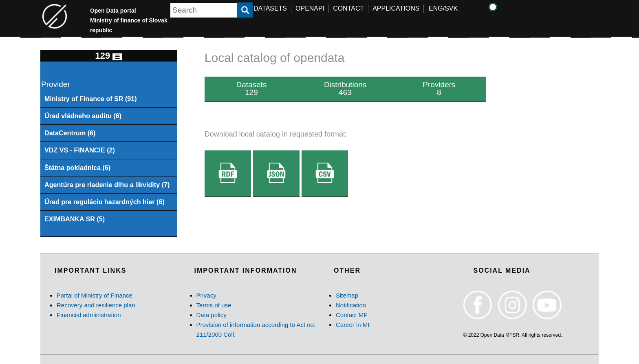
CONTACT (348, 8)
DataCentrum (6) (70, 133)
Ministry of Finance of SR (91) (90, 98)
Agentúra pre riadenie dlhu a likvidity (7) (107, 184)
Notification (351, 305)
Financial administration (89, 314)
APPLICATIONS (395, 8)
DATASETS (270, 8)
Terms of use (213, 305)
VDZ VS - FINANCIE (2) (79, 150)
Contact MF (352, 314)
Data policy (211, 314)
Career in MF (354, 324)
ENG (436, 8)
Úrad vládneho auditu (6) (82, 115)
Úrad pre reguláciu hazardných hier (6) (104, 201)
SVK (451, 8)
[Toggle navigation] (117, 56)
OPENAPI (309, 8)
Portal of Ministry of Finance (94, 295)
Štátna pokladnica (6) (77, 167)
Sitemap (347, 295)
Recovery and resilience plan (96, 305)
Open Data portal (128, 20)
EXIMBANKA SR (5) (74, 219)
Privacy (206, 295)
